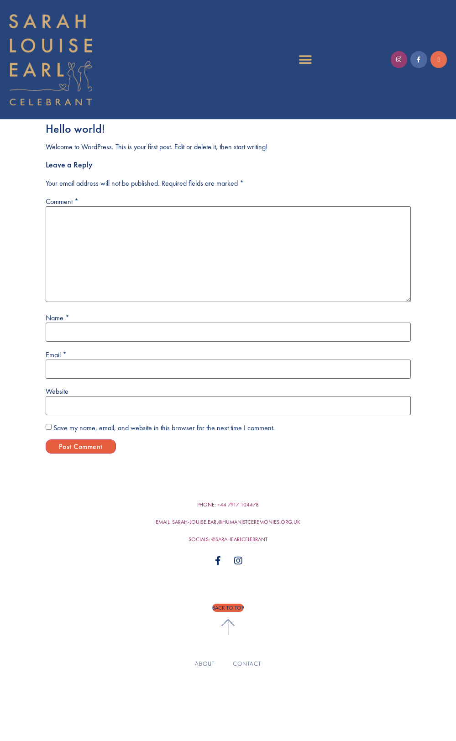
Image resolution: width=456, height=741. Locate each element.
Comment (62, 201)
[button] (305, 59)
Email (56, 355)
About (205, 664)
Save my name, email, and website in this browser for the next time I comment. (164, 428)
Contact (247, 664)
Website (57, 391)
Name (57, 318)
